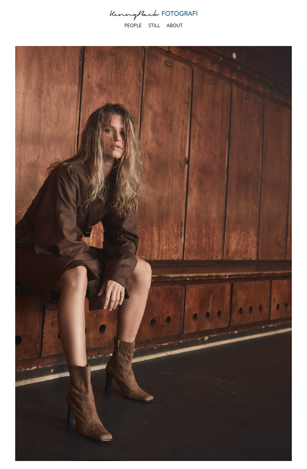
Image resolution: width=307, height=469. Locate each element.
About (175, 25)
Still (154, 25)
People (133, 25)
